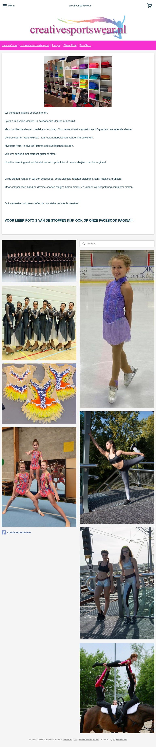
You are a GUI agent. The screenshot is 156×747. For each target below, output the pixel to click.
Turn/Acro (85, 45)
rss (75, 739)
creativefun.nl (9, 45)
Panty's (56, 45)
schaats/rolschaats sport (34, 45)
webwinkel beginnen (89, 739)
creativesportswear (16, 532)
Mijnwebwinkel (120, 739)
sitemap (68, 739)
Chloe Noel (69, 45)
